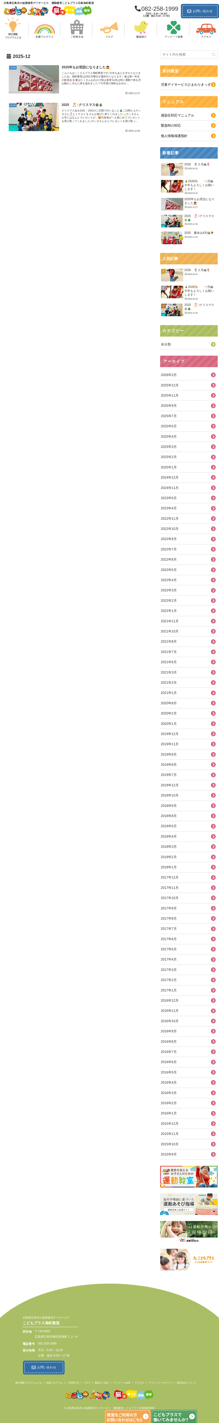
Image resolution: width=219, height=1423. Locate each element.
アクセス (139, 1382)
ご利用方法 (73, 1382)
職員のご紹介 (102, 1382)
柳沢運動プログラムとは (28, 1382)
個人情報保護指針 (174, 136)
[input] (189, 54)
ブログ (87, 1382)
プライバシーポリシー (160, 1382)
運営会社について (186, 1382)
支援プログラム (54, 1382)
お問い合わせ (200, 11)
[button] (213, 54)
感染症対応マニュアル (177, 115)
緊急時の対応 (171, 125)
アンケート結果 (121, 1382)
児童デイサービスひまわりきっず (186, 84)
